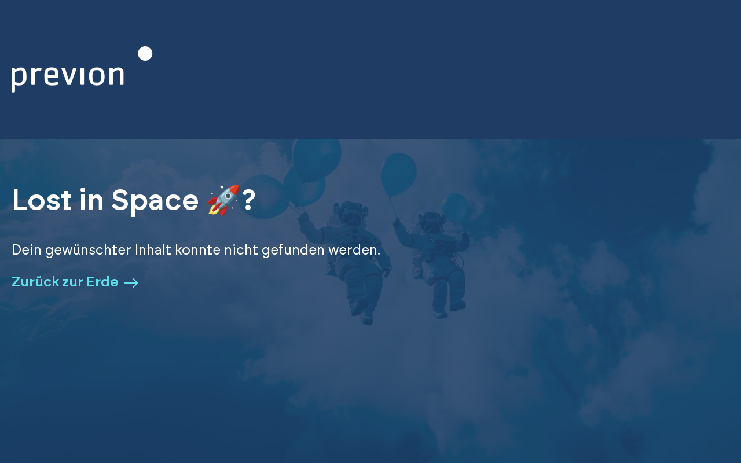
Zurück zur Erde (75, 282)
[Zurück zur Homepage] (82, 69)
